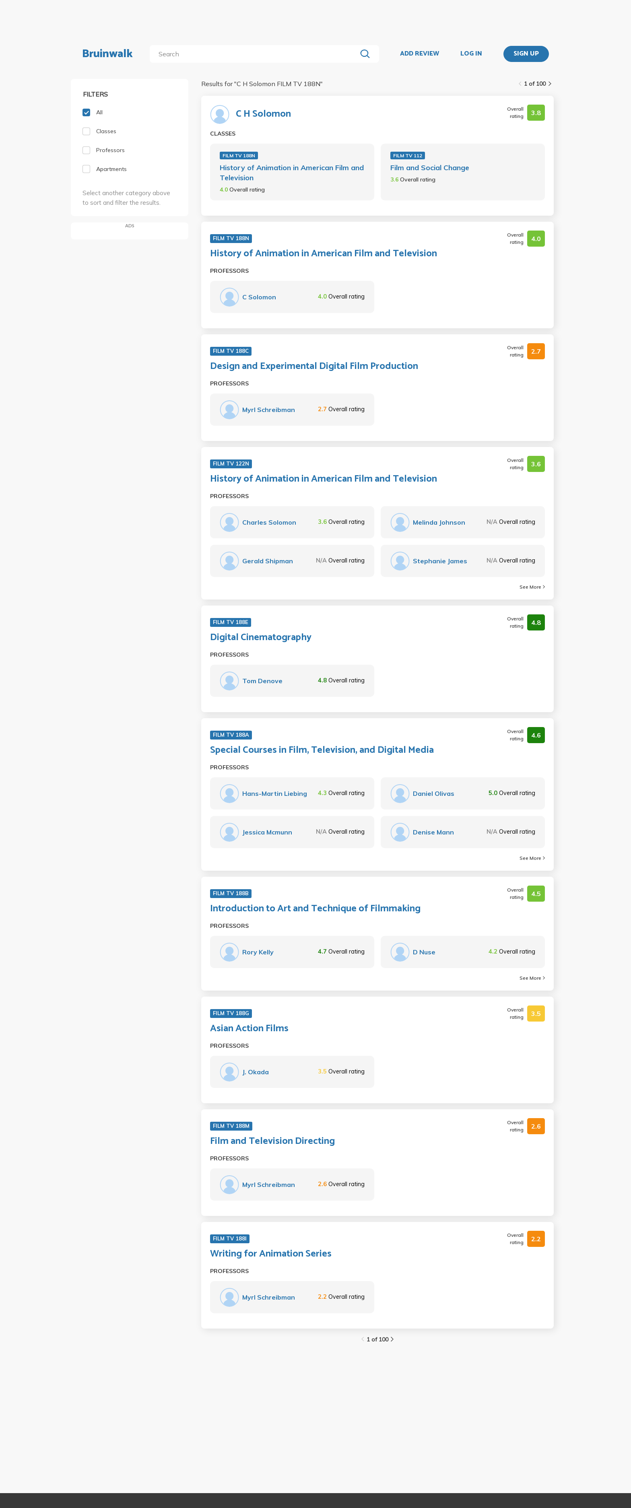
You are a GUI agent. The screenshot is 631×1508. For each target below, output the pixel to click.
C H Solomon (263, 114)
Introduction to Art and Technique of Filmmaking (315, 909)
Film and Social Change (429, 167)
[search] (255, 54)
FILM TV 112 (407, 155)
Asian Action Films (249, 1029)
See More (532, 587)
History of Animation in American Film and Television (292, 172)
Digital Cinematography (260, 637)
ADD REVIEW (419, 54)
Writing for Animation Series (271, 1254)
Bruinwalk (107, 54)
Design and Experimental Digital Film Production (314, 366)
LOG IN (471, 54)
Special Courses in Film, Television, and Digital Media (322, 750)
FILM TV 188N (239, 155)
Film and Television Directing (272, 1141)
